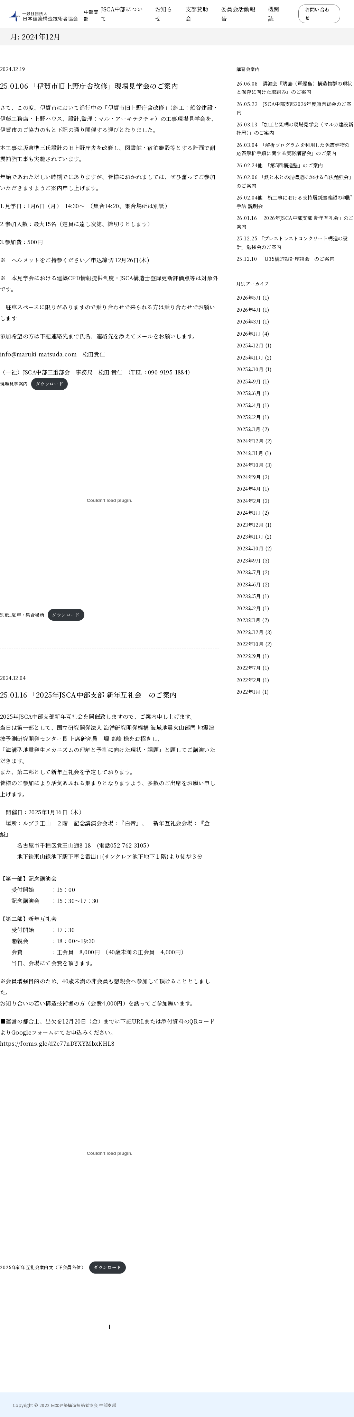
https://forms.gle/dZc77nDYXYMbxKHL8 (57, 1043)
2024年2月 (248, 500)
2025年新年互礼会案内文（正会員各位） (43, 1267)
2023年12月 (249, 524)
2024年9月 (248, 476)
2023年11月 (249, 536)
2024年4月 (248, 488)
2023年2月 (248, 608)
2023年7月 (248, 572)
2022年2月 (248, 679)
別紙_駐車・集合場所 (22, 614)
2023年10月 (249, 548)
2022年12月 (249, 632)
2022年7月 (248, 667)
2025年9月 (248, 381)
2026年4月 (248, 309)
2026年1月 (248, 333)
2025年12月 (249, 345)
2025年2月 (248, 416)
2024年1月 (248, 512)
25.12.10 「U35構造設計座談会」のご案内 (285, 258)
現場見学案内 (14, 383)
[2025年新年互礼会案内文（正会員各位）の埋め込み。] (109, 1153)
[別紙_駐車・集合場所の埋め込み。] (109, 500)
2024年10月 (249, 464)
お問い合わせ (317, 13)
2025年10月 (249, 369)
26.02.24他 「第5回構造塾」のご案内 (279, 165)
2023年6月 (248, 584)
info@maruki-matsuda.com (38, 354)
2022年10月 (249, 643)
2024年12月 (249, 440)
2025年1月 (248, 429)
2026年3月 (248, 321)
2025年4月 (248, 405)
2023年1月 (248, 619)
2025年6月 (248, 393)
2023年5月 (248, 596)
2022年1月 (248, 691)
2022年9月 (248, 655)
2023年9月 (248, 560)
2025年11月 (249, 357)
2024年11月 (249, 453)
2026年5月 (248, 297)
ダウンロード (49, 383)
